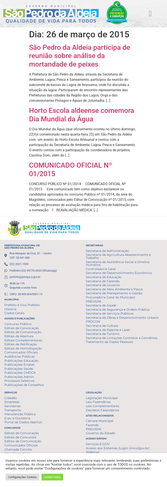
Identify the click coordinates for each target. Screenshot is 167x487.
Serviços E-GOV (98, 444)
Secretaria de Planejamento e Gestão (114, 293)
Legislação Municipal (102, 398)
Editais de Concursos (20, 437)
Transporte (12, 410)
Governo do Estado (100, 433)
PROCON (93, 321)
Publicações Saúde (18, 368)
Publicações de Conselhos (24, 385)
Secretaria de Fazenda (102, 281)
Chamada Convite (18, 449)
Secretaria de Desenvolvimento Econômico (119, 273)
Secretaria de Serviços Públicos (110, 313)
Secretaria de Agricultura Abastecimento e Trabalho (118, 256)
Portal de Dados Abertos (23, 422)
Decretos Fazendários (102, 410)
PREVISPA (93, 301)
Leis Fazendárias (98, 402)
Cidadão (10, 398)
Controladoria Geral (101, 269)
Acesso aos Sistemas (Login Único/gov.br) (118, 448)
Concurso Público (17, 324)
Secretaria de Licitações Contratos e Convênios (121, 338)
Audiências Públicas (19, 356)
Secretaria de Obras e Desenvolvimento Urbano (122, 317)
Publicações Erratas (19, 364)
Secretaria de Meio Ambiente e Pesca (114, 289)
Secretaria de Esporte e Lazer (108, 330)
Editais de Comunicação (22, 332)
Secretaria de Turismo (102, 334)
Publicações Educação (21, 360)
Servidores (12, 406)
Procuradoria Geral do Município (110, 297)
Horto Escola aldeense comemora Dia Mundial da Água (81, 114)
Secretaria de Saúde (101, 305)
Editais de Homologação (23, 348)
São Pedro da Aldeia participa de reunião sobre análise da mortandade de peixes (79, 55)
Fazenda (92, 425)
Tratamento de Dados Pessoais (109, 342)
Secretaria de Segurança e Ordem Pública (118, 309)
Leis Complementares (102, 406)
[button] (150, 13)
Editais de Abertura (18, 336)
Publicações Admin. (19, 377)
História (10, 309)
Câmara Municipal (99, 421)
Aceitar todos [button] (52, 477)
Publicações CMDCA (20, 372)
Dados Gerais (14, 313)
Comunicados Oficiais (21, 352)
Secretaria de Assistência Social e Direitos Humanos (118, 263)
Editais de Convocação (21, 328)
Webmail (93, 452)
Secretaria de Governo (103, 285)
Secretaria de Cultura (102, 325)
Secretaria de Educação (104, 277)
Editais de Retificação (20, 344)
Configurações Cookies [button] (22, 477)
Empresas (11, 402)
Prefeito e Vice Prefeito (22, 305)
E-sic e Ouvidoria (17, 418)
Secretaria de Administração (107, 251)
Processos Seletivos (19, 380)
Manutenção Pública (20, 414)
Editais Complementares (23, 340)
